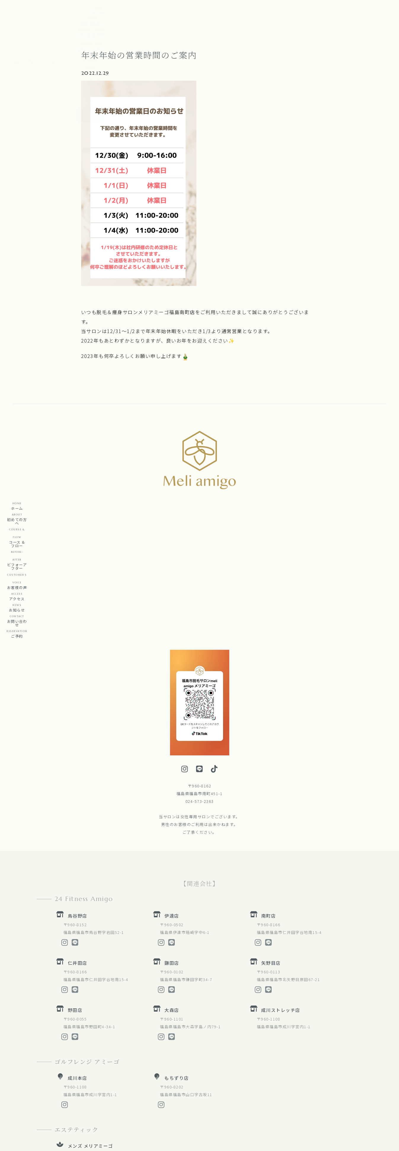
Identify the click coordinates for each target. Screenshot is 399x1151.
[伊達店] (157, 786)
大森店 (171, 882)
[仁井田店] (60, 834)
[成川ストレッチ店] (254, 881)
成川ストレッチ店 (280, 882)
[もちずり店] (157, 949)
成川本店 (77, 950)
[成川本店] (60, 949)
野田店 (75, 882)
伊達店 (171, 788)
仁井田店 (77, 835)
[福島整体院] (60, 1085)
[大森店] (157, 881)
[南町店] (254, 786)
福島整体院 (80, 1086)
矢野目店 (271, 835)
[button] (192, 8)
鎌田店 (171, 835)
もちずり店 (176, 950)
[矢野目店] (254, 834)
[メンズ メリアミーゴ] (60, 1017)
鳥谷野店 (77, 788)
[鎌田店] (157, 834)
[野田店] (60, 881)
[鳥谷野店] (60, 786)
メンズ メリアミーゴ (90, 1018)
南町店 (268, 788)
